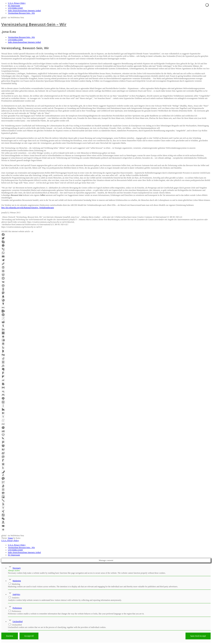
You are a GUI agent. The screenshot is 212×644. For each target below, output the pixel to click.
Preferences (17, 608)
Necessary (17, 568)
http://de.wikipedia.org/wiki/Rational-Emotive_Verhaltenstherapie (27, 207)
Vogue (10, 538)
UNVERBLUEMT (15, 8)
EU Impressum (14, 5)
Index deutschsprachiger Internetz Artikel (24, 10)
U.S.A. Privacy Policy (17, 3)
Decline (9, 636)
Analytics (16, 594)
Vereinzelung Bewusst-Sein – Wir (21, 13)
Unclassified (18, 621)
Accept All (29, 636)
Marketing (17, 581)
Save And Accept (198, 636)
